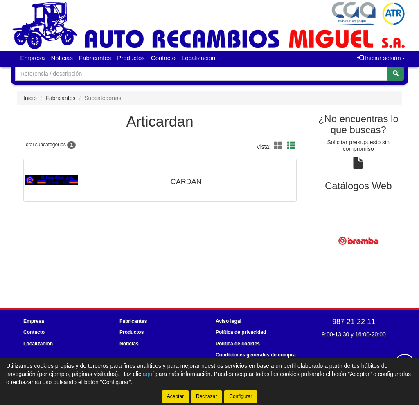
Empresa (32, 57)
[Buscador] (201, 74)
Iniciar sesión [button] (381, 57)
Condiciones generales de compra (255, 355)
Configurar (240, 396)
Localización (199, 57)
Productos (131, 57)
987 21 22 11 (353, 322)
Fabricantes (95, 57)
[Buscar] (395, 74)
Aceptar (175, 396)
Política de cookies (238, 344)
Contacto (163, 57)
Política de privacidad (241, 332)
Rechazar (206, 396)
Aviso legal (228, 321)
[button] (279, 145)
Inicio (30, 98)
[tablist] (358, 240)
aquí (148, 374)
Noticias (62, 57)
